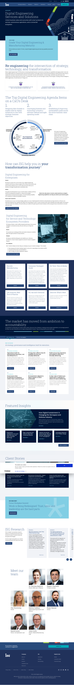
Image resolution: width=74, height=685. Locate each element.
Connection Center (57, 659)
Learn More (8, 543)
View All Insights (63, 445)
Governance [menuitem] (43, 4)
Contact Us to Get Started (61, 143)
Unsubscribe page (57, 661)
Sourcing (39, 659)
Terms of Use (15, 669)
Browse (15, 285)
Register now (13, 513)
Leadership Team (25, 663)
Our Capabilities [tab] (10, 337)
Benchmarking (40, 661)
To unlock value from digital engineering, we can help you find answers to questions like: (21, 84)
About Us (54, 1)
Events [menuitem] (53, 4)
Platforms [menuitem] (36, 4)
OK (64, 677)
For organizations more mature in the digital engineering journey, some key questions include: (53, 84)
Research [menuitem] (49, 4)
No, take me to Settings (20, 682)
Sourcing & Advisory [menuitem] (22, 4)
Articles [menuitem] (59, 4)
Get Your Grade (13, 54)
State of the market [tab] (21, 337)
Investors (23, 661)
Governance (40, 657)
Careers (49, 1)
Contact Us (64, 4)
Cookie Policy (23, 669)
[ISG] (7, 4)
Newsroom (24, 665)
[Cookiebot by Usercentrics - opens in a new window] (7, 683)
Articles (55, 657)
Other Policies (31, 669)
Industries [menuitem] (30, 4)
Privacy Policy (8, 669)
